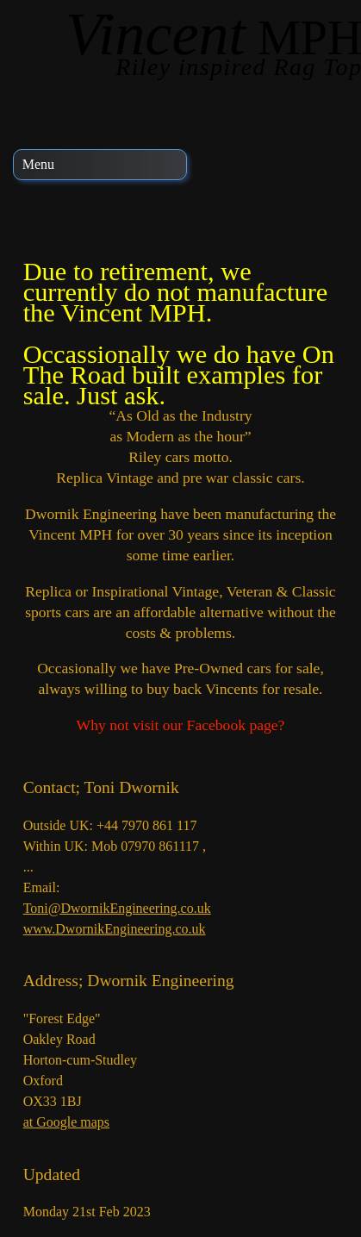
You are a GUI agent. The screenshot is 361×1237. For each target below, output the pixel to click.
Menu (38, 164)
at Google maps (66, 1122)
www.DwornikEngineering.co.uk (114, 929)
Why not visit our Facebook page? (181, 725)
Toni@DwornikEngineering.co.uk (117, 908)
